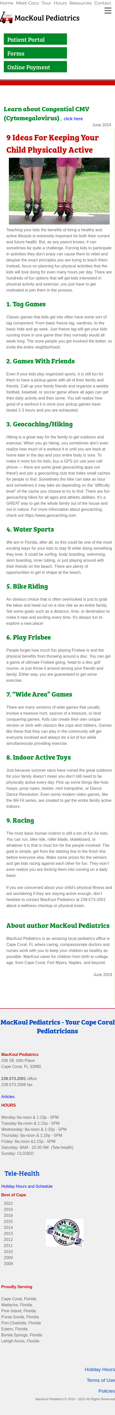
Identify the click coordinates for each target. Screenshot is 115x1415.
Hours (60, 3)
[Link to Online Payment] (6, 66)
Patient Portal (26, 39)
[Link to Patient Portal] (6, 39)
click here (73, 118)
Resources (81, 3)
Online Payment (29, 66)
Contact (102, 3)
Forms (16, 52)
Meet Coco (27, 3)
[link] (7, 3)
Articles (7, 1096)
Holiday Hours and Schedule (27, 1185)
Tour (46, 3)
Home (6, 3)
